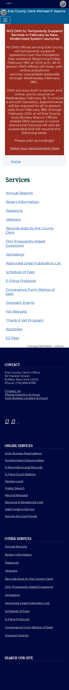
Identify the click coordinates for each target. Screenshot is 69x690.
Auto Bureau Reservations (23, 453)
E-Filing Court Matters (20, 474)
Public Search (14, 488)
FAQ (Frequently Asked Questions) (25, 243)
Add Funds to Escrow (20, 509)
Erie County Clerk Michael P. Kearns (32, 12)
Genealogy (15, 254)
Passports (14, 211)
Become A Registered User (24, 502)
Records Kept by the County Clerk (30, 230)
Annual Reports (19, 193)
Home (16, 161)
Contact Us (13, 391)
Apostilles (14, 329)
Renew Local (14, 481)
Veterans (13, 219)
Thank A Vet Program (25, 320)
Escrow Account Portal (21, 516)
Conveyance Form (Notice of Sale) (30, 292)
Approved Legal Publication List (33, 263)
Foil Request (16, 311)
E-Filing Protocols (21, 281)
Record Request (16, 495)
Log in (9, 3)
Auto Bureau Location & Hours (26, 398)
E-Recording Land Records (24, 467)
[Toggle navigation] (5, 20)
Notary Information (22, 202)
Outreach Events (20, 303)
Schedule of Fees (20, 272)
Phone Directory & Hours (22, 394)
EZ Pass (12, 338)
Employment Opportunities (24, 460)
